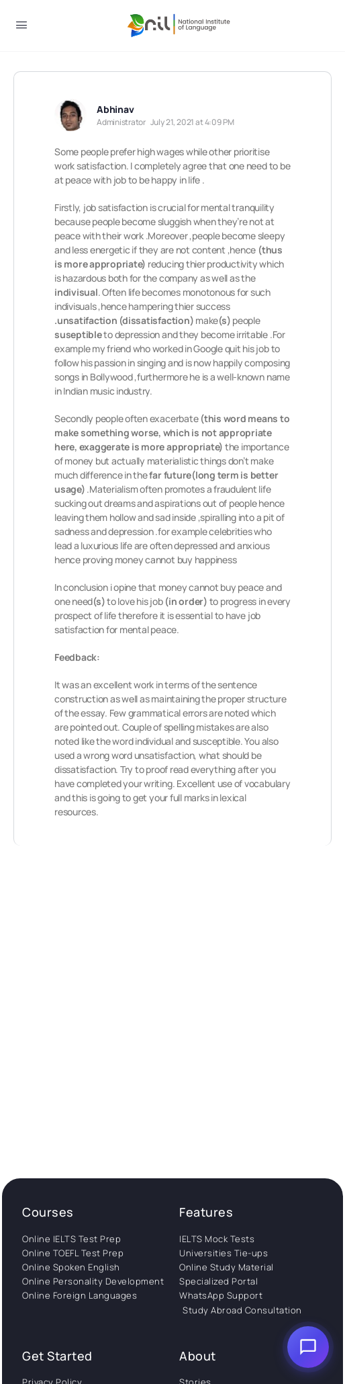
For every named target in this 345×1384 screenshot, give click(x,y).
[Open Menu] (21, 27)
